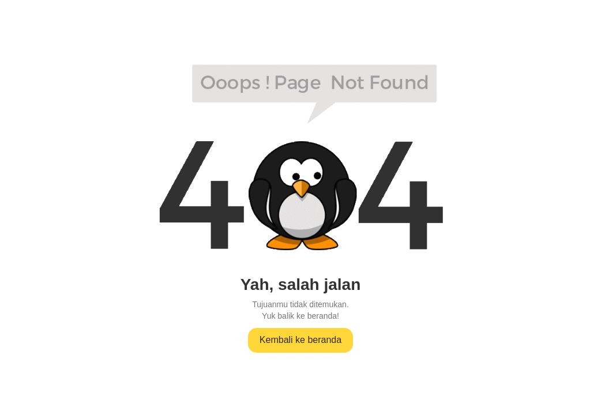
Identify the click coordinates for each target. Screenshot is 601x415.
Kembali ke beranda (300, 340)
